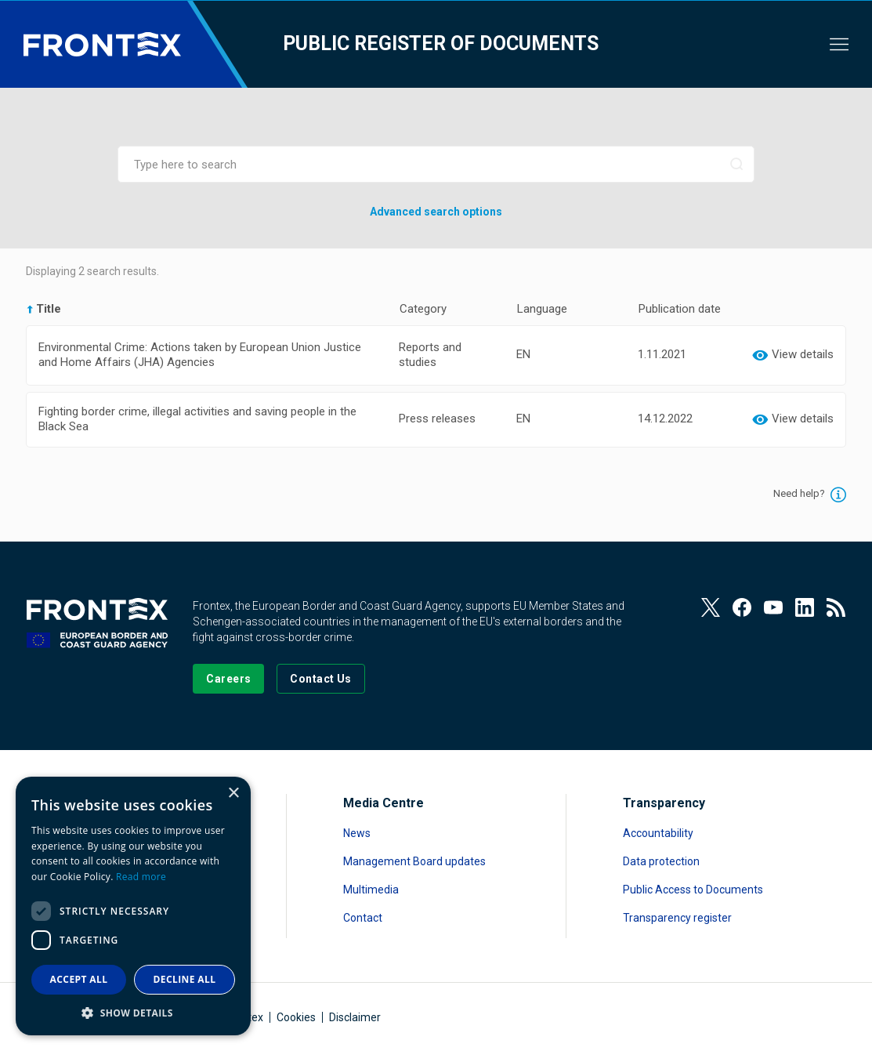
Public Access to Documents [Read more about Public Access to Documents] (693, 889)
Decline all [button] (185, 979)
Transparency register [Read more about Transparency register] (677, 917)
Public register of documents (441, 43)
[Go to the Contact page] (321, 679)
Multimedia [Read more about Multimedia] (371, 889)
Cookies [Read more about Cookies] (296, 1017)
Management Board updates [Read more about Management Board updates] (414, 861)
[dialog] (133, 906)
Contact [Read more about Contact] (362, 917)
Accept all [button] (79, 979)
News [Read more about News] (357, 833)
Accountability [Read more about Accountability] (658, 833)
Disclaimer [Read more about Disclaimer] (355, 1017)
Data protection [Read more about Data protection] (661, 861)
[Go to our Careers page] (228, 679)
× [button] (233, 793)
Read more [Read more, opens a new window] (141, 876)
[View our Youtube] (773, 607)
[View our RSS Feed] (836, 607)
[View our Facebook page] (742, 607)
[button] (133, 1012)
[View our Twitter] (710, 607)
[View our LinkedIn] (804, 607)
